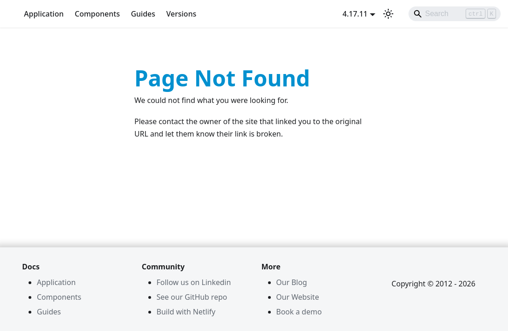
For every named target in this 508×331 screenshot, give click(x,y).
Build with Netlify (186, 312)
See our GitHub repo (192, 297)
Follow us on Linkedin (194, 282)
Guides (143, 14)
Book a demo (299, 312)
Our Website (297, 297)
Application (44, 14)
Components (97, 14)
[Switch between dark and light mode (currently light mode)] (388, 13)
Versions (181, 14)
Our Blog (291, 282)
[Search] (455, 13)
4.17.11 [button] (355, 14)
